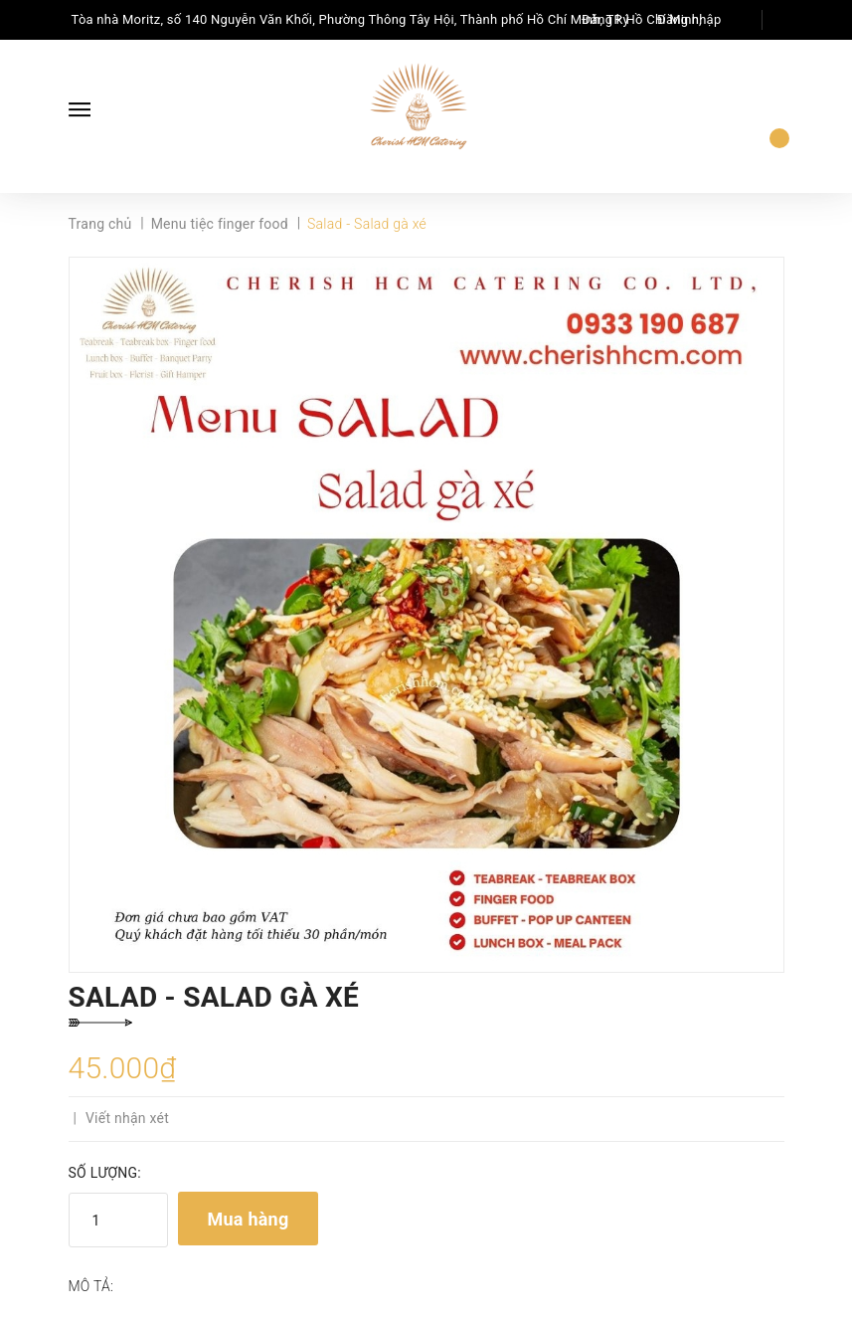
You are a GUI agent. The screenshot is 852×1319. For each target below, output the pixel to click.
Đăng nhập (689, 19)
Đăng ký (605, 19)
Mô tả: (91, 1286)
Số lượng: (105, 1173)
